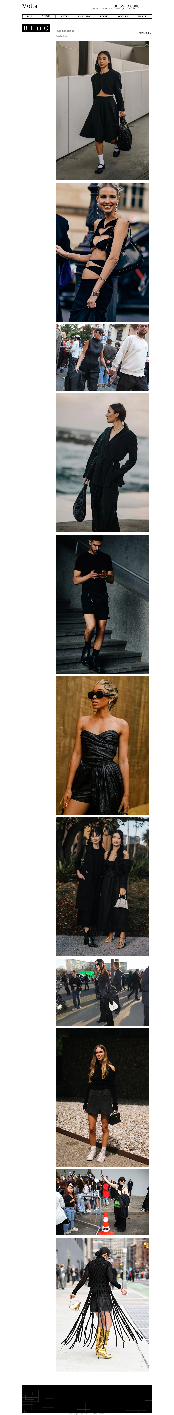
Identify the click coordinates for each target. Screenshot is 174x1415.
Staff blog (34, 84)
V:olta (36, 88)
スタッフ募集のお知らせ (33, 93)
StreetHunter (33, 86)
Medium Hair (33, 56)
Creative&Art (33, 67)
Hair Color (35, 51)
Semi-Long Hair (32, 63)
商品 (38, 98)
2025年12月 (39, 129)
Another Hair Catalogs (34, 40)
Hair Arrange (34, 49)
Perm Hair (35, 61)
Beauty (38, 100)
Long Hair (35, 54)
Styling (37, 109)
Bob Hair (35, 47)
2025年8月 (39, 138)
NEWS (38, 81)
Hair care (36, 102)
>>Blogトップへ (37, 161)
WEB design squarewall (34, 153)
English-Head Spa (33, 70)
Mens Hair (35, 58)
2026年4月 (39, 119)
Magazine (35, 74)
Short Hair (35, 65)
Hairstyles (36, 72)
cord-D (41, 155)
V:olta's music (32, 91)
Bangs (36, 44)
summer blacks (65, 30)
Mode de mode (35, 77)
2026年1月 (39, 126)
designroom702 (37, 150)
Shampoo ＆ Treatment (34, 105)
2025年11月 (39, 131)
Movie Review (33, 79)
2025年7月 (39, 140)
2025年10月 (39, 133)
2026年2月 (39, 124)
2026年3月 (39, 122)
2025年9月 (39, 135)
